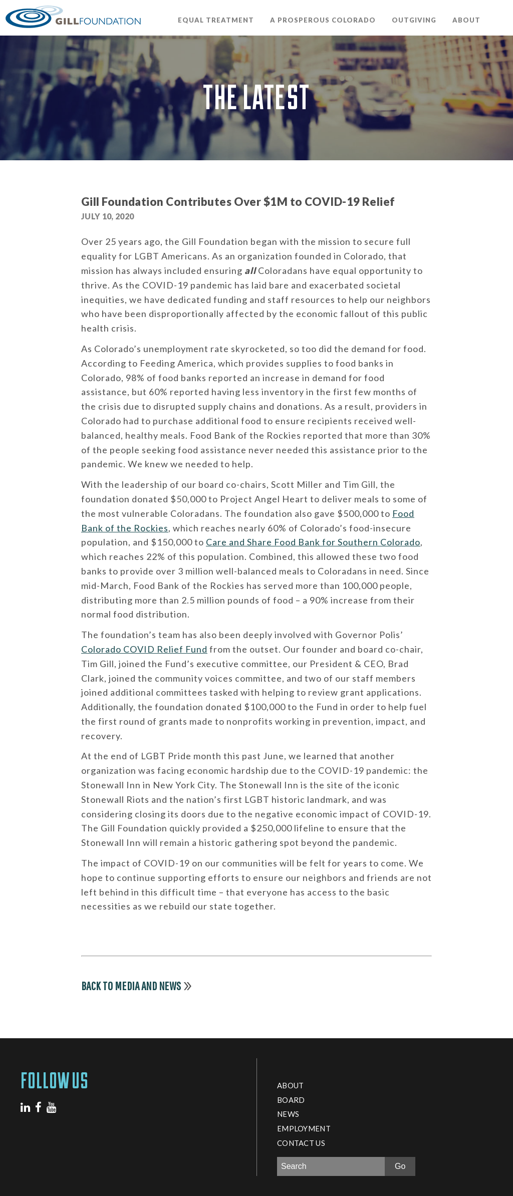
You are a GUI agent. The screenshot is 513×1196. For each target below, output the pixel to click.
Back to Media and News (131, 986)
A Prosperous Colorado (323, 20)
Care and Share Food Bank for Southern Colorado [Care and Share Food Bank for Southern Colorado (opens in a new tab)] (313, 541)
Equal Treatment (216, 20)
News (288, 1113)
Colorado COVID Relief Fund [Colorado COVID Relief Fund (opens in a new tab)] (144, 649)
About (466, 20)
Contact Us (301, 1142)
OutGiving (414, 20)
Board (291, 1099)
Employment (304, 1128)
